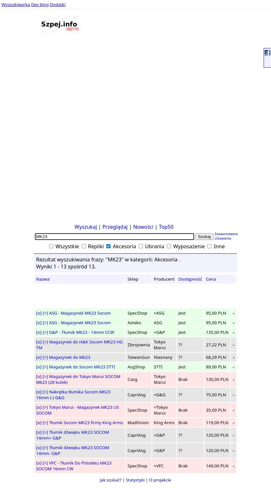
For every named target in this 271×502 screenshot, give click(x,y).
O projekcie (160, 480)
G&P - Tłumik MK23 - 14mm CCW (81, 332)
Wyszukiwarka (16, 4)
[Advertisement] (22, 125)
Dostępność (190, 279)
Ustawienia (223, 238)
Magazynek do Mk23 (69, 357)
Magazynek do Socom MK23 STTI (82, 367)
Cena (211, 279)
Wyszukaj (86, 226)
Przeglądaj (115, 226)
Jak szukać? (111, 480)
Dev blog (40, 4)
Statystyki (135, 480)
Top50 (166, 226)
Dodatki (58, 4)
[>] (45, 313)
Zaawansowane (226, 234)
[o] (39, 313)
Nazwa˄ (43, 279)
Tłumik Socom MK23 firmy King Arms (86, 422)
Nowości (143, 226)
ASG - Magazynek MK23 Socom (80, 313)
